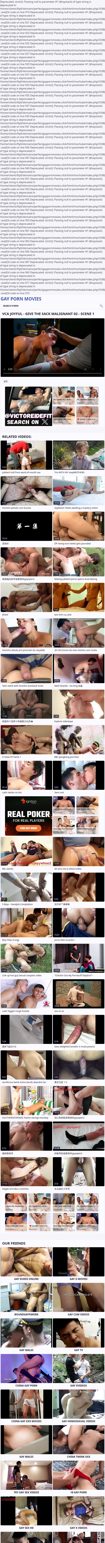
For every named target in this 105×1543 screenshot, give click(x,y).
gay (6, 381)
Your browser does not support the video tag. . (52, 347)
